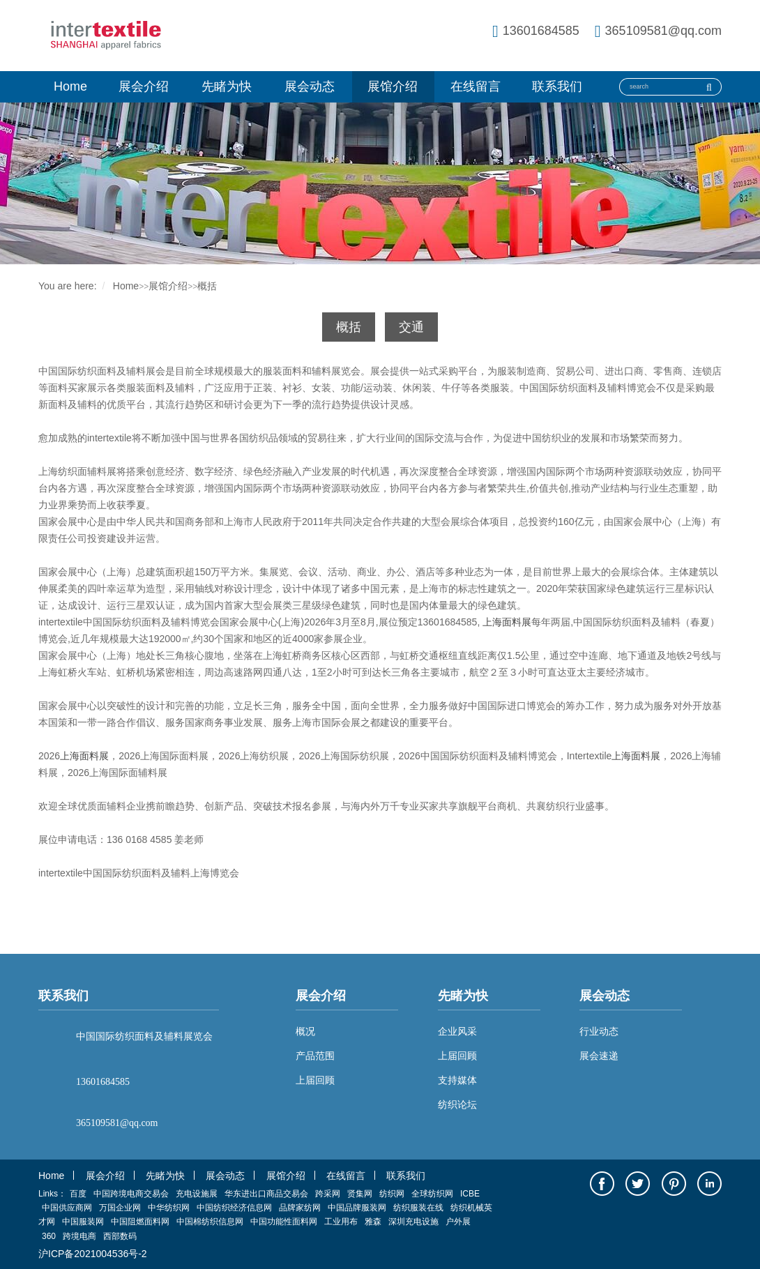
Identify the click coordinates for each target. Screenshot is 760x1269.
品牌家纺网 (300, 1208)
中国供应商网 (67, 1208)
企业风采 (457, 1031)
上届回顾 (457, 1055)
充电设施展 (197, 1194)
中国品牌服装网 (357, 1208)
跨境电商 (79, 1236)
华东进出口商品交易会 (266, 1194)
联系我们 (557, 86)
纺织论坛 (457, 1104)
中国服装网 (83, 1221)
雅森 (373, 1221)
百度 (78, 1194)
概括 (207, 285)
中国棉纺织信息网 (209, 1221)
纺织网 (391, 1194)
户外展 (458, 1221)
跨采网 (327, 1194)
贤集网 (359, 1194)
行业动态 (598, 1031)
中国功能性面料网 (283, 1221)
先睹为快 (227, 86)
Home (70, 86)
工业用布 (341, 1221)
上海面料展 (506, 622)
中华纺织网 (169, 1208)
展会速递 (598, 1055)
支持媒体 (457, 1080)
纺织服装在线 (418, 1208)
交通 (411, 327)
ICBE (470, 1194)
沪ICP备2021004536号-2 (92, 1253)
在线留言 (475, 86)
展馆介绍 (392, 86)
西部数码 (120, 1236)
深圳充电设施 (413, 1221)
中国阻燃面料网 (140, 1221)
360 (49, 1236)
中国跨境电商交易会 (131, 1194)
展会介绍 (144, 86)
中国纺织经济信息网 (234, 1208)
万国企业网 (120, 1208)
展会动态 (309, 86)
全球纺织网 (432, 1194)
